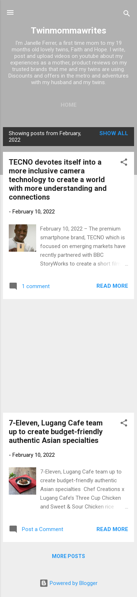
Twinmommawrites (68, 30)
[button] (123, 163)
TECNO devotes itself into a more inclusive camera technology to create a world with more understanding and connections (58, 179)
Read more (112, 286)
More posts (68, 556)
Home (69, 105)
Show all (113, 133)
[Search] (126, 15)
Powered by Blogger (68, 583)
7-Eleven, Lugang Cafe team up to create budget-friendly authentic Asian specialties (56, 432)
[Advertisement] (68, 356)
